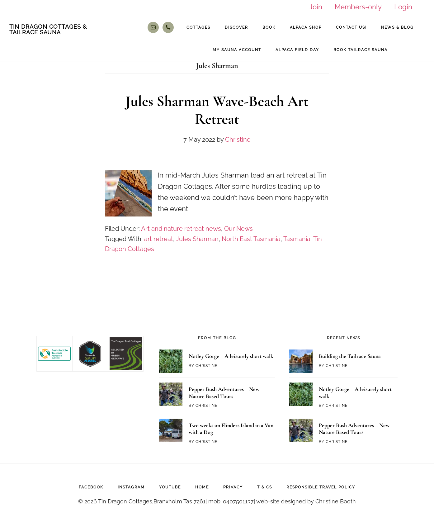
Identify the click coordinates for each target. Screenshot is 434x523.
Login (403, 7)
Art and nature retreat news (181, 228)
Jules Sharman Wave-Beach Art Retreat (217, 110)
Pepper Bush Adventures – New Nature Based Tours (224, 393)
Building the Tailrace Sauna (350, 356)
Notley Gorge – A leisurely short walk (231, 356)
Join (315, 7)
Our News (238, 228)
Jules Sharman (197, 239)
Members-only (358, 7)
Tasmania (296, 239)
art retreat (158, 239)
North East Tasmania (251, 239)
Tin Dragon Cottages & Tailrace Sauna (48, 29)
